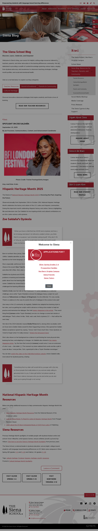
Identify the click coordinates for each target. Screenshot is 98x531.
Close (49, 286)
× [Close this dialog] (71, 243)
